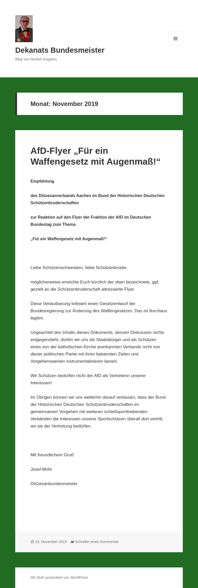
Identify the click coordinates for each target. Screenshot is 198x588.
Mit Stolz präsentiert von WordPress (59, 577)
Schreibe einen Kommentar (97, 542)
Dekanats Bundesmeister (60, 50)
